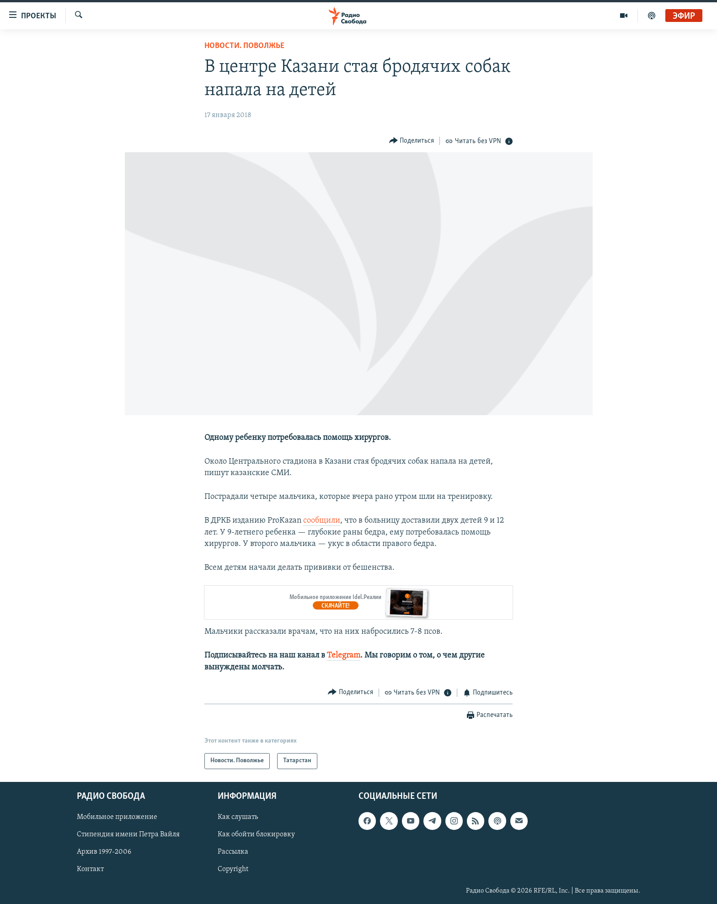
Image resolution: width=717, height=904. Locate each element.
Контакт (90, 869)
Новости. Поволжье (244, 46)
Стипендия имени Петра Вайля (128, 834)
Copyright (233, 869)
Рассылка (233, 852)
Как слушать (238, 817)
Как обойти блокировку (256, 834)
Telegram (343, 655)
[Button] (411, 140)
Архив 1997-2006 (104, 852)
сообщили (321, 520)
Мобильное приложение (117, 817)
